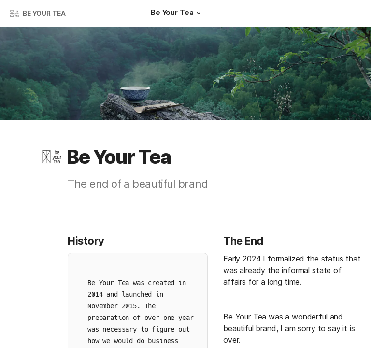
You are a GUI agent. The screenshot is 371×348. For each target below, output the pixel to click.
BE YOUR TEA (44, 13)
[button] (198, 13)
